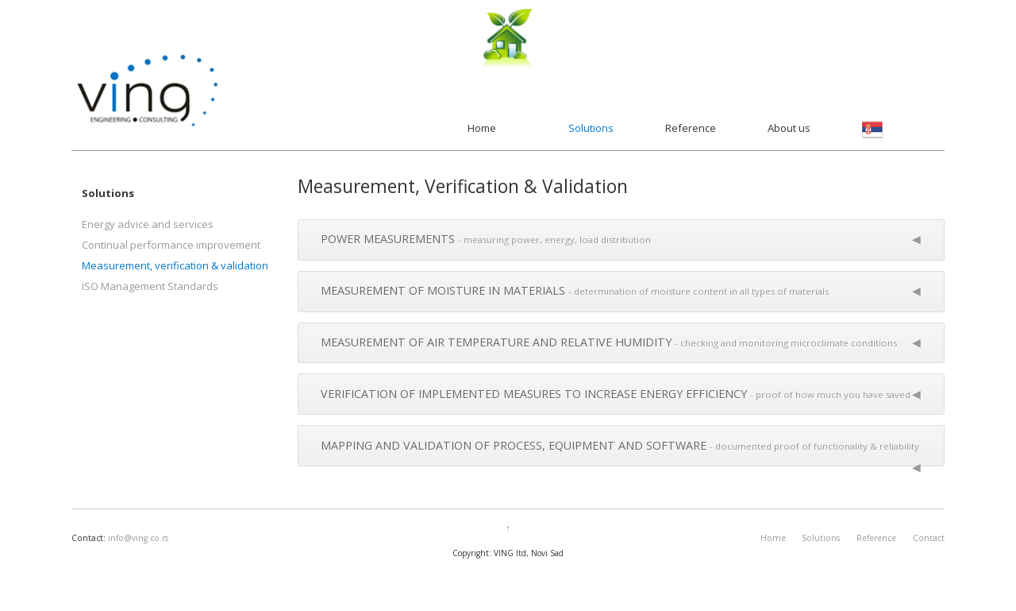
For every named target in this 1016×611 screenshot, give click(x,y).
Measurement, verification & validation (175, 265)
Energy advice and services (148, 224)
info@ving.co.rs (138, 537)
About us (789, 128)
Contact (929, 537)
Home (482, 128)
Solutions (591, 128)
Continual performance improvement (171, 245)
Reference (690, 128)
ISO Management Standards (150, 286)
